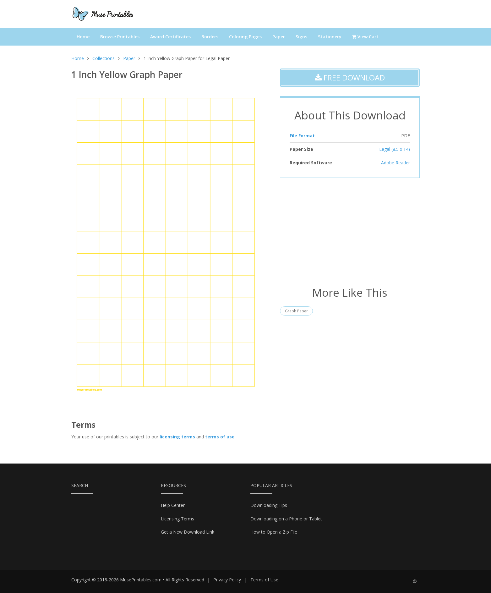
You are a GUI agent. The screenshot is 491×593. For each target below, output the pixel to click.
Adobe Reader (395, 163)
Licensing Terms (177, 519)
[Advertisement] (350, 231)
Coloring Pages (245, 37)
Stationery (329, 37)
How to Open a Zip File (273, 532)
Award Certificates (170, 37)
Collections (103, 58)
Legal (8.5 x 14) (394, 149)
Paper (278, 37)
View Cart (365, 37)
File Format (302, 136)
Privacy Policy (227, 580)
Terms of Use (264, 580)
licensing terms (177, 437)
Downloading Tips (268, 505)
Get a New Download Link (187, 532)
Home (83, 37)
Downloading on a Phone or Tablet (286, 519)
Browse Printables (119, 37)
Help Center (173, 505)
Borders (209, 37)
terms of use (220, 437)
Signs (301, 37)
